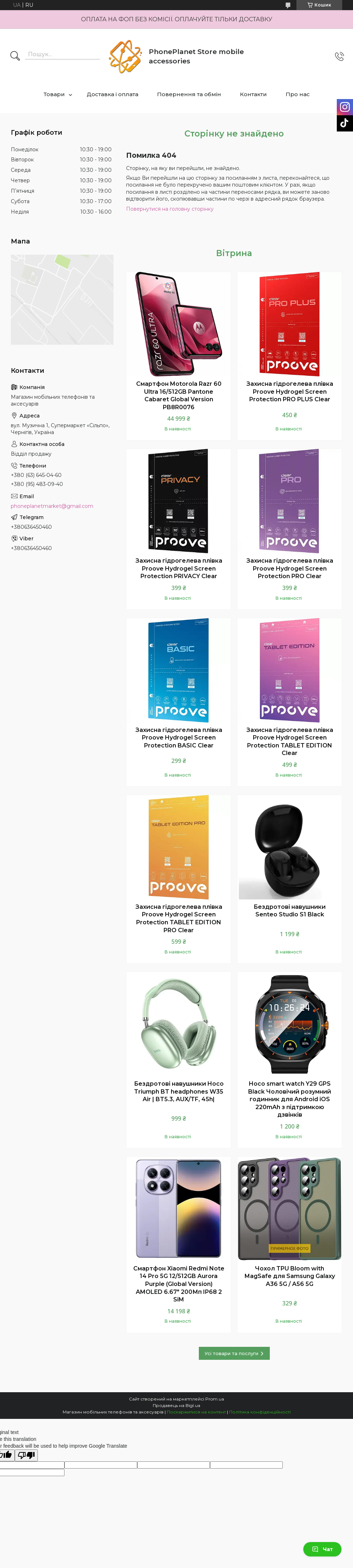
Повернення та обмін (189, 94)
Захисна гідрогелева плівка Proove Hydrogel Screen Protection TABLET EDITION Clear (289, 742)
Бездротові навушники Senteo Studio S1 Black (290, 910)
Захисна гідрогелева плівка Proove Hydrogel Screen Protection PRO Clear (289, 568)
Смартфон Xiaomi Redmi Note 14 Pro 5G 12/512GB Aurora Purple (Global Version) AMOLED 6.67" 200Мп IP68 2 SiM (178, 1284)
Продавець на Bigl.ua (176, 1405)
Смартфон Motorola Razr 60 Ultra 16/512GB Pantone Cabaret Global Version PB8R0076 (179, 395)
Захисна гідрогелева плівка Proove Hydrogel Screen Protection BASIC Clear (178, 738)
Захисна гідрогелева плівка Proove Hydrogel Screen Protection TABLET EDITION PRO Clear (178, 918)
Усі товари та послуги (231, 1353)
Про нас (298, 94)
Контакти (253, 94)
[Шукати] (15, 56)
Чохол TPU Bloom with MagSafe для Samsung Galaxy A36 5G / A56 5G (290, 1276)
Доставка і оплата (112, 94)
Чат (322, 1549)
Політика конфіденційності (260, 1412)
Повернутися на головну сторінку (170, 209)
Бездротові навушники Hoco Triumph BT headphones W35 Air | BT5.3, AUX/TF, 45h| (179, 1091)
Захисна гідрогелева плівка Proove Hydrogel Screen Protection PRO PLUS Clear (289, 391)
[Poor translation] (26, 1455)
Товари (54, 94)
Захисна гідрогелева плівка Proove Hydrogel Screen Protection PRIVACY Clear (178, 568)
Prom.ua (214, 1399)
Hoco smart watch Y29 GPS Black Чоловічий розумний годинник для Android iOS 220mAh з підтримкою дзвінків (289, 1099)
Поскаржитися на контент (196, 1412)
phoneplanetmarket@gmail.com (52, 506)
